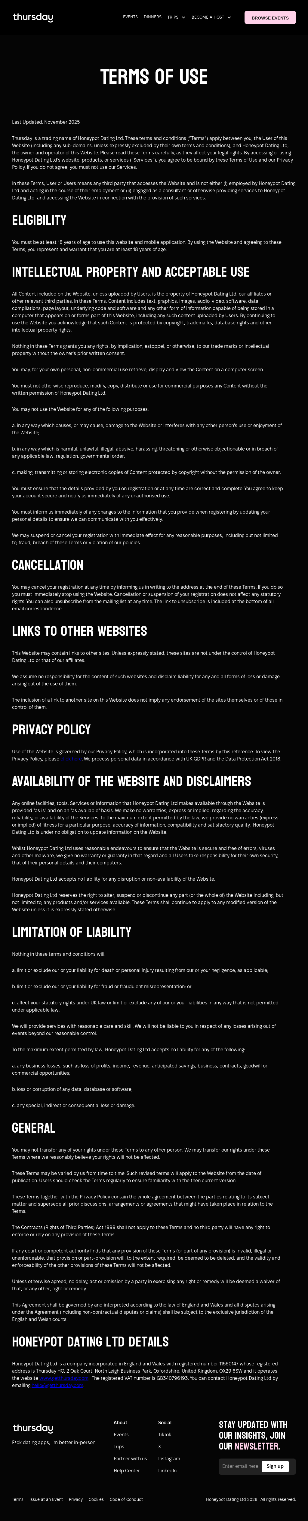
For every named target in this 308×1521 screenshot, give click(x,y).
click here (71, 759)
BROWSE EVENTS (270, 18)
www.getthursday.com (63, 1378)
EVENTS (130, 17)
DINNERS (153, 17)
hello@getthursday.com (57, 1385)
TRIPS (173, 18)
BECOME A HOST (208, 18)
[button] (178, 17)
